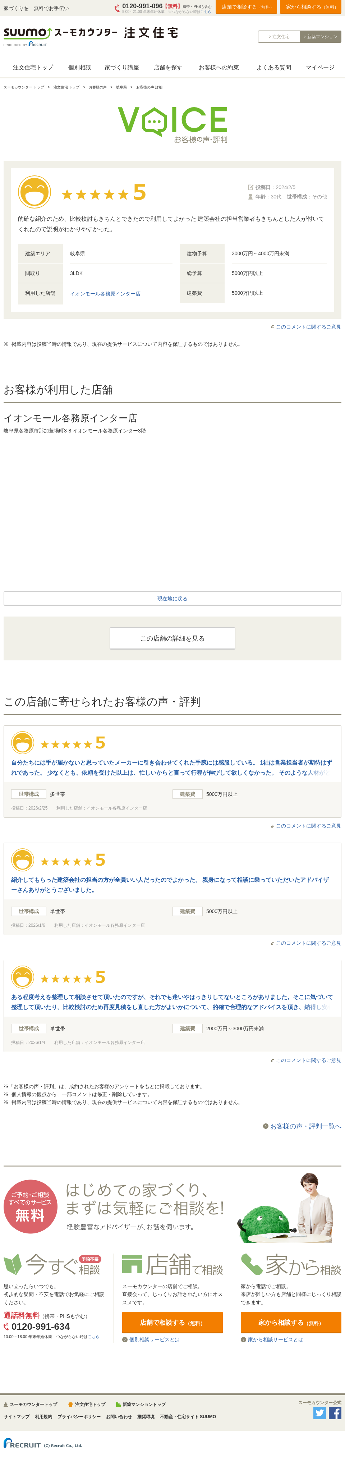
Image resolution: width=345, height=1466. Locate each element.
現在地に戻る (172, 598)
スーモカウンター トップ (24, 87)
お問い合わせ (119, 1416)
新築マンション (322, 36)
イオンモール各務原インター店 (105, 294)
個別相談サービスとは (154, 1339)
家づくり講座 (122, 67)
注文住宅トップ (33, 67)
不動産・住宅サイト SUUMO (188, 1416)
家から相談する (312, 7)
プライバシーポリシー (79, 1416)
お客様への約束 (219, 67)
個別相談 (79, 67)
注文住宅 (281, 36)
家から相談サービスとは (275, 1339)
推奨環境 (146, 1416)
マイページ (320, 67)
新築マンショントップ (144, 1404)
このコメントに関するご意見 (308, 326)
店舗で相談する (248, 7)
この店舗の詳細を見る (172, 638)
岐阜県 (121, 87)
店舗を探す (168, 67)
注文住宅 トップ (67, 87)
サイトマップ (16, 1416)
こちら (206, 12)
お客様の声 (98, 87)
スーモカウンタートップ (33, 1404)
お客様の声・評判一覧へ (305, 1126)
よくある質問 (274, 67)
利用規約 (43, 1416)
